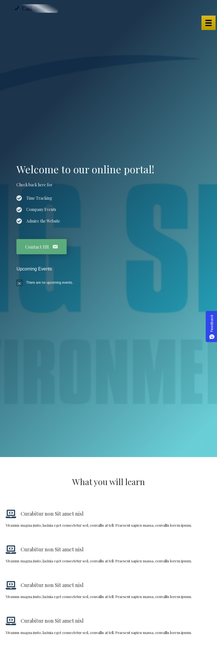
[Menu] (208, 23)
